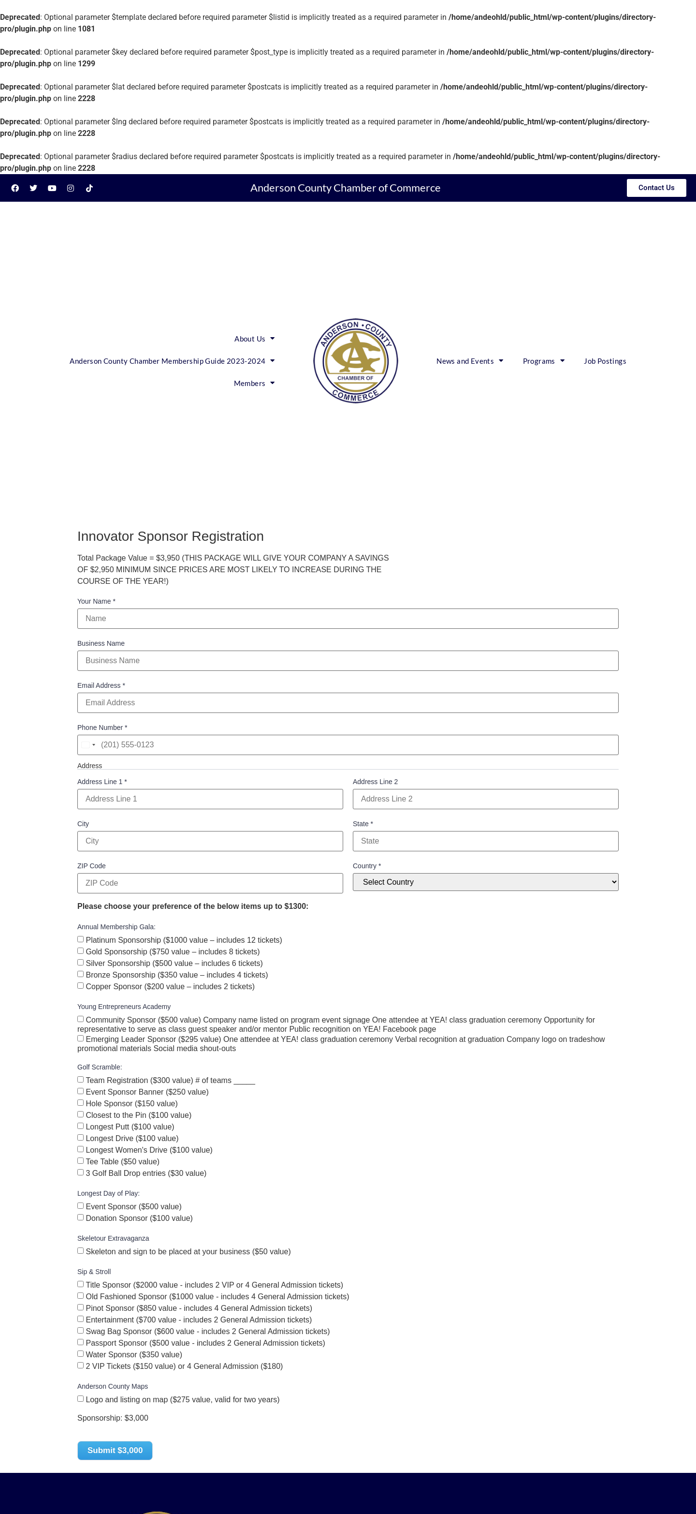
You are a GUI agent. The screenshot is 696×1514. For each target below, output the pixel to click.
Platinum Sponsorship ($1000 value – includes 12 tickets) (184, 939)
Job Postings (605, 360)
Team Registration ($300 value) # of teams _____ (170, 1080)
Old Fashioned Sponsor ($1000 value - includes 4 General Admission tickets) (217, 1296)
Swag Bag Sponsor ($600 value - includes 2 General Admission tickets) (208, 1331)
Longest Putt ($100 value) (130, 1126)
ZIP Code (91, 866)
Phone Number (102, 727)
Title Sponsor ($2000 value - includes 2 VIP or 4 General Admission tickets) (214, 1284)
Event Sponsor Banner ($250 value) (147, 1091)
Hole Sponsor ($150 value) (131, 1103)
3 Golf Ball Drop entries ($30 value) (146, 1173)
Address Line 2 (375, 782)
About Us (254, 338)
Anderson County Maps (112, 1386)
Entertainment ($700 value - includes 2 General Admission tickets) (199, 1319)
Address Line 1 (102, 782)
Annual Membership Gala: (116, 927)
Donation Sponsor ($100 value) (139, 1218)
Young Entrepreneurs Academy (124, 1006)
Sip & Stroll (94, 1272)
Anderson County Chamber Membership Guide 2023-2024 (172, 360)
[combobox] (88, 745)
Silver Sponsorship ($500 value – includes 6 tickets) (174, 963)
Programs (544, 360)
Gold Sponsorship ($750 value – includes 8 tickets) (173, 951)
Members (254, 382)
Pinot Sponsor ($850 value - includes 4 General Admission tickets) (199, 1308)
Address (89, 766)
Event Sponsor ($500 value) (133, 1206)
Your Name (96, 601)
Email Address (101, 685)
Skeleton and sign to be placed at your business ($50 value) (188, 1251)
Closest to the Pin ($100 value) (138, 1115)
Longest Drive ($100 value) (132, 1138)
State (363, 824)
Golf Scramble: (99, 1067)
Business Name (101, 643)
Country (367, 866)
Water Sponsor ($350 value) (134, 1354)
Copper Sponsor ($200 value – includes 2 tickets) (170, 986)
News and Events (469, 360)
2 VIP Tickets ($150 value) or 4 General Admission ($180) (184, 1366)
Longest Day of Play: (108, 1193)
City (83, 824)
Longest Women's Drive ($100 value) (149, 1149)
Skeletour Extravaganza (113, 1238)
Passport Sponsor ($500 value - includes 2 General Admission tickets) (205, 1342)
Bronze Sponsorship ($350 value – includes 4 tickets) (177, 974)
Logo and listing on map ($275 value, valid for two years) (182, 1399)
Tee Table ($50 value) (123, 1161)
